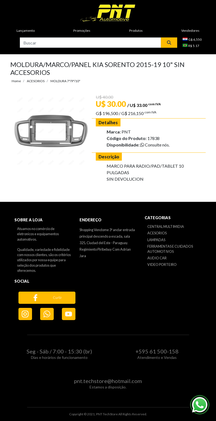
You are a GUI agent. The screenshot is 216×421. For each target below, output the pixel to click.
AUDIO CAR (157, 258)
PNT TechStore (107, 414)
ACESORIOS (36, 81)
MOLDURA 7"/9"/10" (65, 81)
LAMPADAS (156, 240)
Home (16, 81)
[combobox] (90, 42)
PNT (126, 131)
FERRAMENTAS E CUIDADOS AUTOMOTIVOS (170, 249)
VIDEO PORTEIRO (162, 264)
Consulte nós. (155, 144)
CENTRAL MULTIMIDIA (165, 226)
